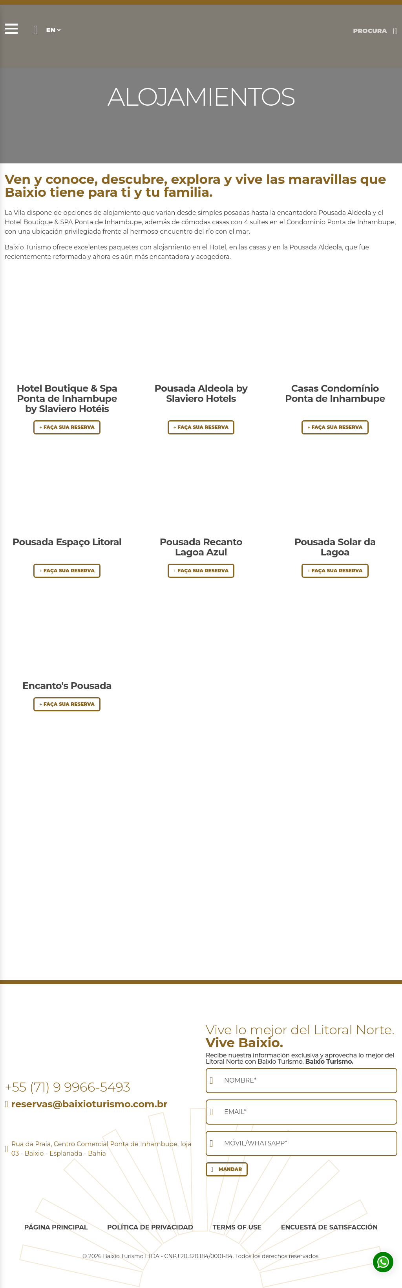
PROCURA (370, 31)
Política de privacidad (150, 1227)
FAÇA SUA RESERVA (66, 427)
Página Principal (56, 1227)
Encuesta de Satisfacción (329, 1227)
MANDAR (224, 1169)
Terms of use (237, 1227)
